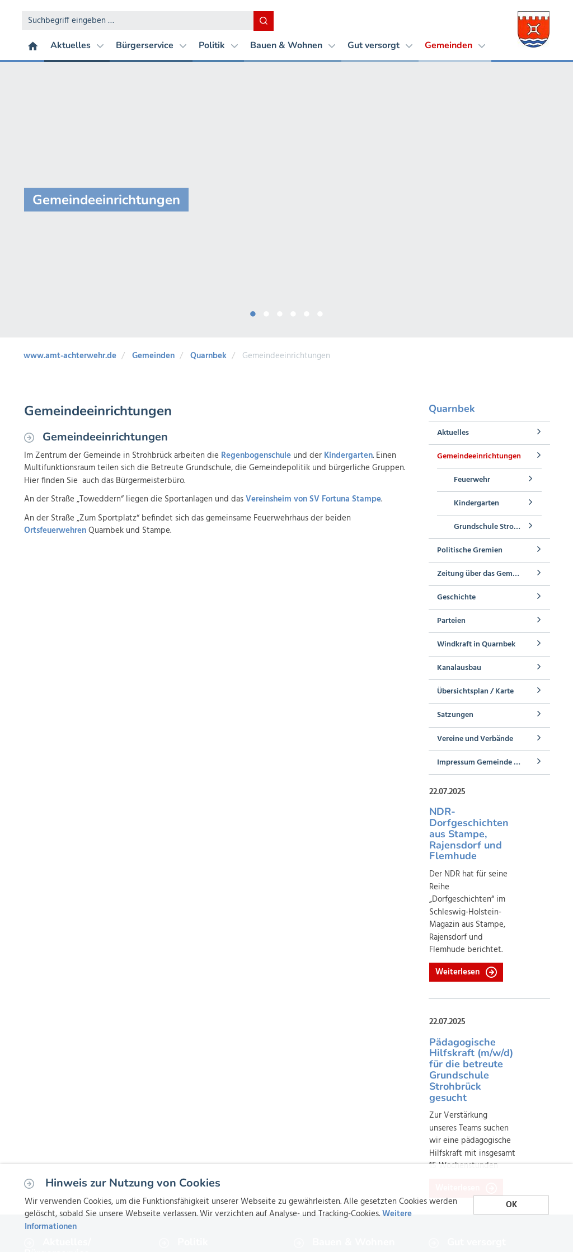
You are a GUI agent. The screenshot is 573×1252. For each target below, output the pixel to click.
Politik (218, 45)
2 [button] (266, 312)
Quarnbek (208, 356)
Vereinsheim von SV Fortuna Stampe (313, 499)
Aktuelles (77, 45)
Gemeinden (455, 45)
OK (511, 1205)
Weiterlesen (466, 972)
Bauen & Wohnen (292, 45)
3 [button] (280, 312)
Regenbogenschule (256, 455)
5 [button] (307, 312)
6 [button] (320, 312)
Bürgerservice (151, 45)
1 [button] (253, 312)
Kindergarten (348, 455)
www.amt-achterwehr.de (70, 356)
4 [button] (293, 312)
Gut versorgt (379, 45)
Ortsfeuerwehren (56, 530)
